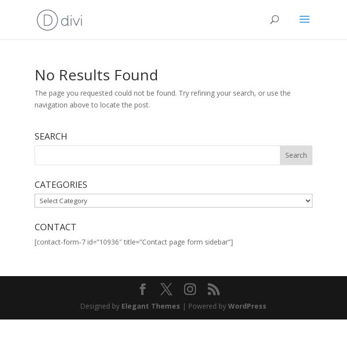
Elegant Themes (150, 306)
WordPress (247, 306)
